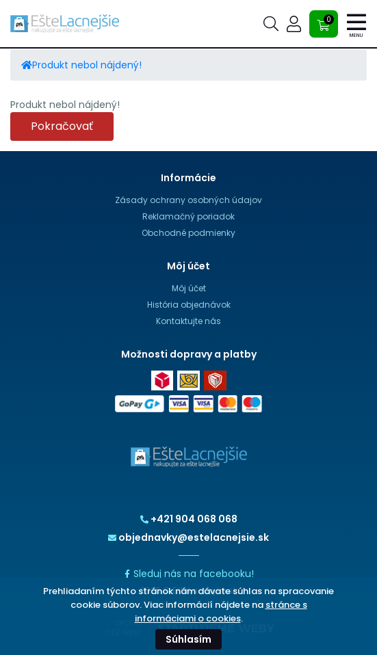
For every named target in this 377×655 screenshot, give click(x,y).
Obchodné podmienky (188, 233)
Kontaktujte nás (188, 321)
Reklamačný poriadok (188, 216)
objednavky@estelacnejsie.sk (188, 537)
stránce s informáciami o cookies (221, 611)
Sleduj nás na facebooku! (188, 573)
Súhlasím (188, 639)
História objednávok (189, 304)
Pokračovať (62, 126)
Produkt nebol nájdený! (87, 65)
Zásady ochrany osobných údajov (188, 200)
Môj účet (189, 288)
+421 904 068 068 (188, 519)
